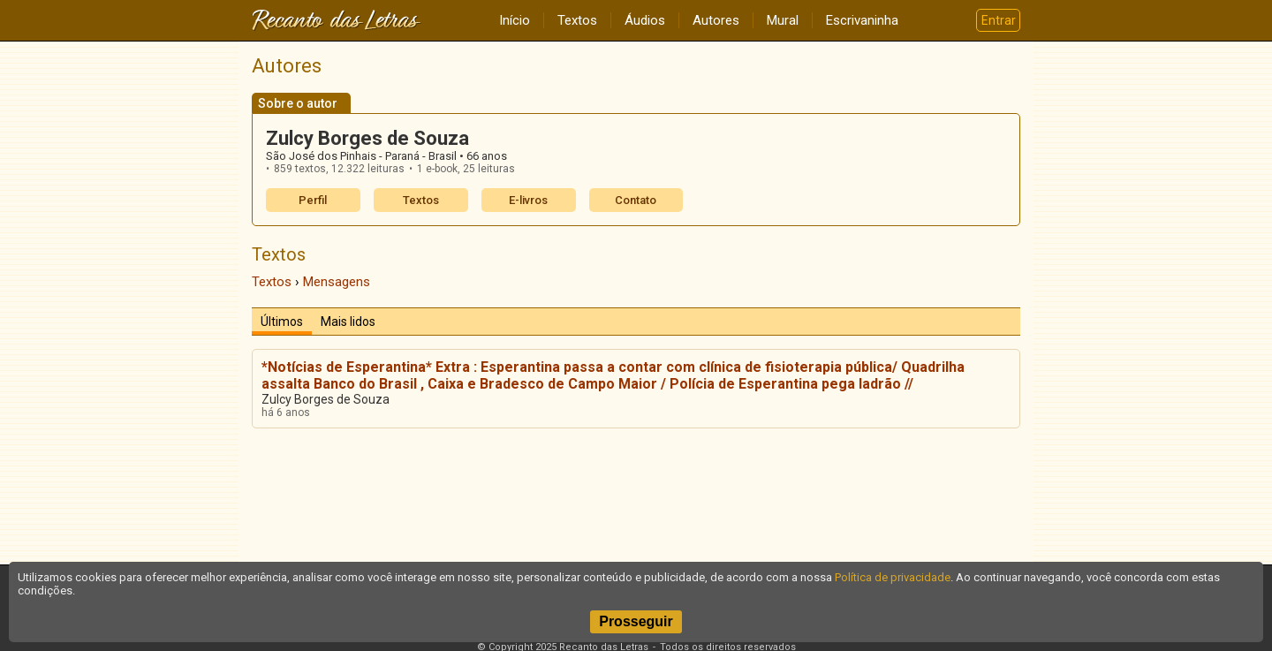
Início (514, 20)
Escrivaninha (862, 20)
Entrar (998, 20)
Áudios (645, 20)
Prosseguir (636, 621)
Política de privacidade (892, 577)
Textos (577, 20)
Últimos (282, 321)
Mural (783, 20)
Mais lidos (348, 321)
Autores (716, 20)
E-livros (528, 200)
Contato (635, 200)
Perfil (313, 200)
